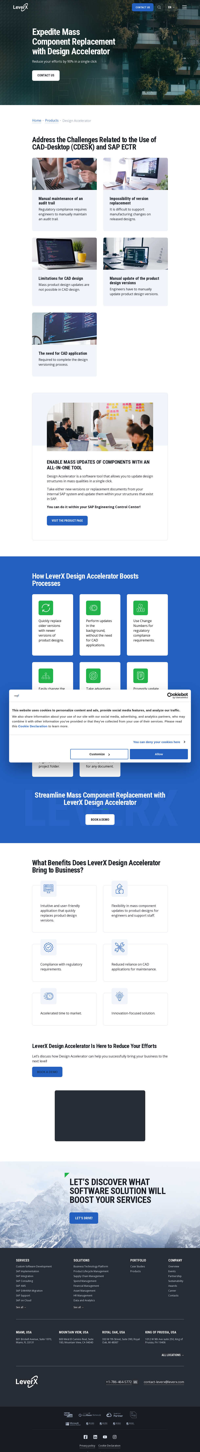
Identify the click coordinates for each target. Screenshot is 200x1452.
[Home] (20, 7)
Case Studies (137, 1268)
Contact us (142, 7)
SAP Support (23, 1297)
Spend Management (85, 1283)
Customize (99, 754)
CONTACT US (47, 76)
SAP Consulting (24, 1283)
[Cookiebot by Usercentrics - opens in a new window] (170, 696)
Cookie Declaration (109, 1448)
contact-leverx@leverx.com (164, 1384)
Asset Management (84, 1293)
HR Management (83, 1297)
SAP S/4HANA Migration (29, 1293)
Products (52, 121)
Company (175, 1263)
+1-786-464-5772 (119, 1384)
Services (22, 1263)
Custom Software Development (34, 1268)
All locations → (173, 1357)
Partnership (175, 1278)
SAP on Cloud (23, 1302)
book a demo (100, 821)
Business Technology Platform (91, 1268)
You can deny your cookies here (156, 742)
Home (36, 121)
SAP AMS (21, 1288)
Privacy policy (87, 1448)
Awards (172, 1288)
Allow (159, 754)
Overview (173, 1268)
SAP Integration (24, 1278)
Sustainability (175, 1283)
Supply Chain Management (89, 1278)
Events (172, 1273)
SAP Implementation (27, 1273)
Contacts (173, 1297)
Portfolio (138, 1263)
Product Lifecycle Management (91, 1273)
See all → (21, 1309)
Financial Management (86, 1288)
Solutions (81, 1263)
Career (172, 1293)
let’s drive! (84, 1220)
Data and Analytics (84, 1302)
